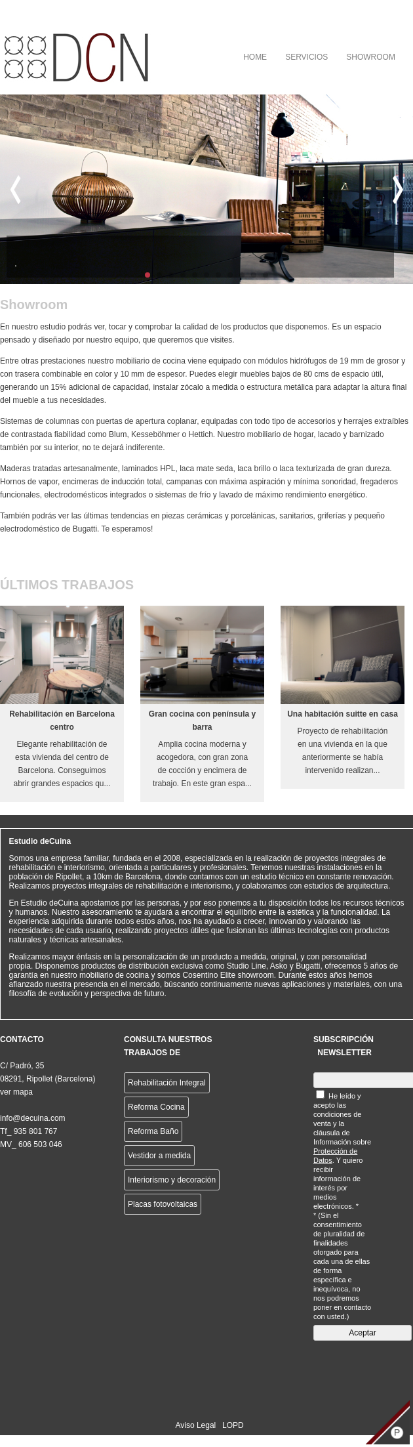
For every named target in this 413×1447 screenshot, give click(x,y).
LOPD (233, 1425)
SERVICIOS (306, 57)
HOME (255, 57)
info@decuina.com (33, 1118)
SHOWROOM (370, 57)
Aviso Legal (195, 1425)
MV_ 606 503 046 (31, 1144)
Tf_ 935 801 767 (28, 1131)
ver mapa (16, 1092)
